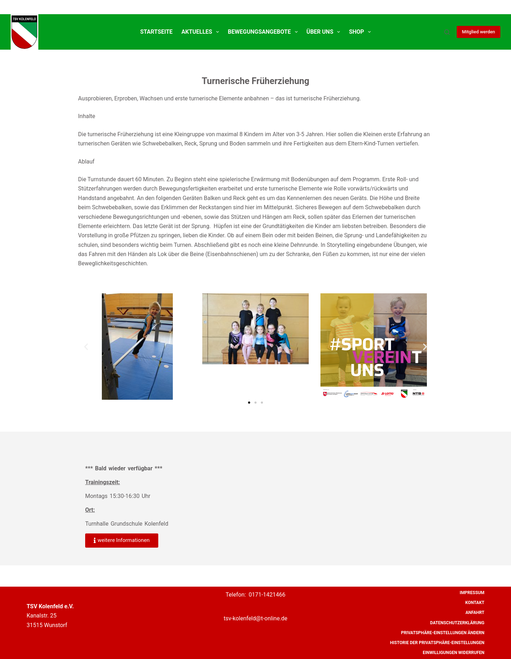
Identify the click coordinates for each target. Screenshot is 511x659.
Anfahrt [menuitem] (475, 612)
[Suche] (447, 32)
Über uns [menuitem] (325, 32)
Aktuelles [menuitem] (201, 32)
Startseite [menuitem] (156, 31)
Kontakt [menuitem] (474, 602)
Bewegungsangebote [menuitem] (264, 32)
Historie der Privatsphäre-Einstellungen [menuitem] (437, 642)
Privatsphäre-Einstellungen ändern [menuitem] (442, 632)
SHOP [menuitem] (361, 32)
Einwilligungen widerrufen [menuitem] (453, 652)
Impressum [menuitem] (472, 592)
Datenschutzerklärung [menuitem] (457, 622)
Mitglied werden (478, 31)
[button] (86, 346)
